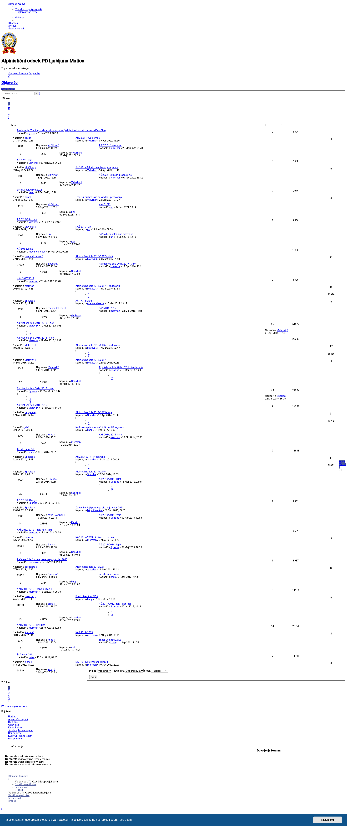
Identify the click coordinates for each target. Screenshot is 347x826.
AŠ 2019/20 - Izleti (27, 219)
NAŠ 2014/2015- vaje (110, 434)
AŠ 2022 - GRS (25, 160)
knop (90, 430)
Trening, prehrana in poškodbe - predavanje (99, 197)
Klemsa (29, 632)
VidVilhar (92, 140)
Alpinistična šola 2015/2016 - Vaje (35, 337)
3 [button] (9, 109)
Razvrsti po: (128, 670)
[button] (8, 117)
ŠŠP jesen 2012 (25, 654)
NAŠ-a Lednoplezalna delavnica (116, 234)
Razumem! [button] (327, 819)
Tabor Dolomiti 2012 (110, 639)
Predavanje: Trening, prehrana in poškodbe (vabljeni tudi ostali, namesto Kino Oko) (61, 130)
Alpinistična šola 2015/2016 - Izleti (35, 323)
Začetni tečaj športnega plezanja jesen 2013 (100, 507)
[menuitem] (28, 9)
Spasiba (52, 263)
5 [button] (9, 114)
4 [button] (9, 112)
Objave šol (9, 83)
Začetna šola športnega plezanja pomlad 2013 (42, 559)
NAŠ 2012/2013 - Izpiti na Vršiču (34, 529)
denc (31, 192)
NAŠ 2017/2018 (25, 278)
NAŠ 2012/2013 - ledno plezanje (34, 589)
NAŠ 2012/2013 (84, 632)
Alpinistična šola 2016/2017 (91, 360)
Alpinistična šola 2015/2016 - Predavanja (98, 345)
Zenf (50, 544)
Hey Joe (52, 479)
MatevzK (92, 259)
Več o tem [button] (125, 819)
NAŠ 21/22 (104, 204)
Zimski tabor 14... (26, 449)
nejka (31, 657)
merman (33, 281)
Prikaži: (100, 670)
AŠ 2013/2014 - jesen (28, 500)
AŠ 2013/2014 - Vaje (110, 515)
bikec (27, 662)
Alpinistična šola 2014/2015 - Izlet (35, 388)
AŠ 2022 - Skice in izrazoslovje (115, 174)
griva (50, 603)
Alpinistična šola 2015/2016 (32, 405)
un (111, 207)
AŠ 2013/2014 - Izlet (110, 479)
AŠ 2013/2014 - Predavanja (90, 456)
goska (32, 133)
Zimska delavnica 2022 (29, 189)
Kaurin (74, 522)
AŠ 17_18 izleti (84, 300)
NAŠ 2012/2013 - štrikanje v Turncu (95, 537)
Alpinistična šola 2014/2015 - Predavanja (121, 367)
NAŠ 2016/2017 (107, 308)
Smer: (156, 670)
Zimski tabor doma (109, 574)
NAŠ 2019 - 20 (83, 226)
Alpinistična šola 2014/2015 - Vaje (94, 412)
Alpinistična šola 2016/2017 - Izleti (94, 256)
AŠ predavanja (25, 249)
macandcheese (37, 251)
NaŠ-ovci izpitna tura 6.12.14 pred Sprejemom (100, 427)
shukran (75, 315)
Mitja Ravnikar (95, 510)
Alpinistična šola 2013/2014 (91, 566)
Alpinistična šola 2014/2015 (91, 471)
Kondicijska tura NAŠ (87, 596)
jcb (26, 427)
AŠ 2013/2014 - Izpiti (110, 544)
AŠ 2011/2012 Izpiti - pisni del (115, 603)
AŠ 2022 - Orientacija (110, 145)
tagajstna (30, 412)
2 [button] (9, 106)
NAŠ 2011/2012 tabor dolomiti (92, 662)
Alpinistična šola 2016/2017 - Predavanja (98, 286)
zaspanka (34, 562)
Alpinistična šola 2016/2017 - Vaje (117, 263)
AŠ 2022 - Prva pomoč (88, 137)
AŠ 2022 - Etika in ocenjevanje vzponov (97, 167)
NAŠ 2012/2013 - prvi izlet (31, 625)
